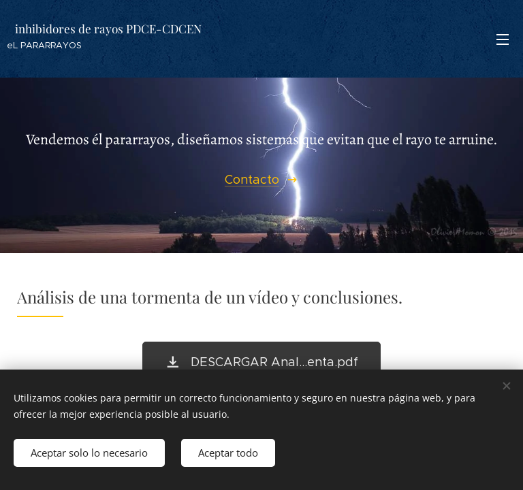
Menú (502, 39)
